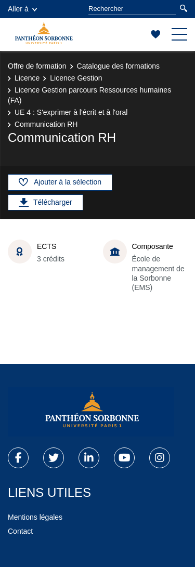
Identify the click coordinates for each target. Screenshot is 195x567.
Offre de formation (37, 66)
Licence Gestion (76, 78)
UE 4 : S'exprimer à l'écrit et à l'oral (71, 112)
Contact (20, 531)
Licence (27, 78)
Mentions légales (35, 517)
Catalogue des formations (118, 66)
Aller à (22, 9)
